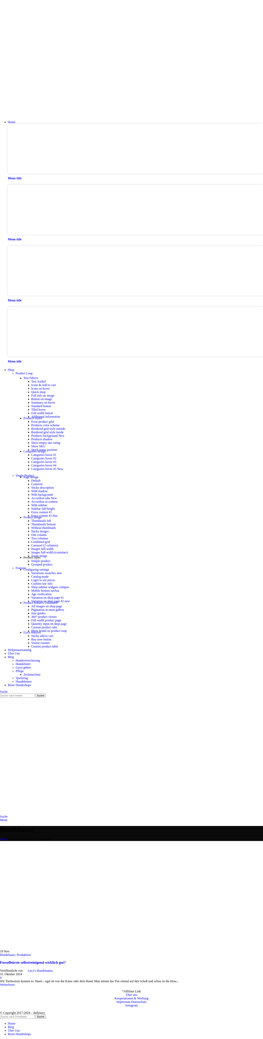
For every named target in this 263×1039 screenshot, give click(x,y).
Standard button (41, 406)
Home (4, 839)
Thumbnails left (41, 520)
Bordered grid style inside (47, 432)
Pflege (20, 671)
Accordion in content (44, 501)
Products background (47, 435)
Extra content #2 (44, 515)
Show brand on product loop (49, 630)
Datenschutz (139, 1001)
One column (39, 534)
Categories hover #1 (43, 454)
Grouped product (41, 564)
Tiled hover (38, 409)
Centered (37, 484)
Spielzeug (22, 678)
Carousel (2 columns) (44, 545)
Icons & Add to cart (43, 385)
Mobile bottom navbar (45, 590)
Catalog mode (40, 576)
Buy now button (41, 639)
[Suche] (4, 691)
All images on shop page (46, 606)
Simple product (40, 561)
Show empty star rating (45, 442)
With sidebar (39, 505)
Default (36, 480)
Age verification (41, 594)
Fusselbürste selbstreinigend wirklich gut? (33, 962)
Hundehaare (7, 954)
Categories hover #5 (47, 469)
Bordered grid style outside (48, 428)
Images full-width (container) (49, 552)
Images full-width (42, 549)
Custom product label (44, 646)
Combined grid (40, 541)
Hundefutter (23, 664)
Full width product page (46, 620)
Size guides (38, 613)
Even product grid (42, 421)
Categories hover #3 (43, 462)
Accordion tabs (44, 498)
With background (42, 494)
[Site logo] (20, 115)
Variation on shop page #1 (47, 597)
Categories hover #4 (43, 465)
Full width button (42, 413)
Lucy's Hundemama (40, 970)
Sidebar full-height (43, 508)
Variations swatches (46, 573)
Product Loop (24, 373)
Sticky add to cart (42, 636)
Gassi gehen (23, 667)
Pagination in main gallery (47, 609)
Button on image (41, 399)
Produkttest (24, 954)
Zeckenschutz (32, 674)
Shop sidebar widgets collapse (50, 587)
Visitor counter (40, 643)
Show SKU (38, 446)
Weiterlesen (7, 984)
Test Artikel (38, 381)
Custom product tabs (44, 627)
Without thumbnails (43, 527)
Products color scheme (45, 425)
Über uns (131, 994)
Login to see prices (43, 580)
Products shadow (41, 439)
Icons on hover (40, 388)
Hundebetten (24, 681)
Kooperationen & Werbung (131, 998)
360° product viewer (44, 616)
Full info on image (42, 395)
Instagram (131, 1005)
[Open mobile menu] (3, 820)
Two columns (39, 538)
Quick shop (38, 392)
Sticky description (42, 487)
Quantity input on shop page (49, 623)
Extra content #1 (41, 512)
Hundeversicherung (28, 660)
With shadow (39, 491)
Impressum (123, 1001)
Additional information (45, 416)
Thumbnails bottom (43, 524)
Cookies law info (41, 583)
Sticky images (40, 531)
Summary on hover (43, 402)
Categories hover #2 (43, 458)
